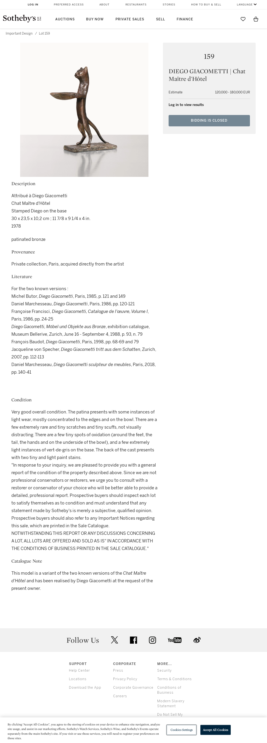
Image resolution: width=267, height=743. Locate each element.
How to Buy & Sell (206, 4)
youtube (175, 640)
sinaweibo (197, 640)
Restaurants (136, 4)
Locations (78, 679)
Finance (185, 19)
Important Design (19, 34)
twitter (114, 640)
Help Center (79, 671)
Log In (33, 4)
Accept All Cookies (215, 730)
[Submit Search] (230, 19)
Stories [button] (169, 4)
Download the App (85, 688)
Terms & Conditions (174, 679)
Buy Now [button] (95, 19)
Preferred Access (69, 4)
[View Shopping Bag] (256, 19)
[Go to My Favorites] (243, 19)
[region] (133, 730)
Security (164, 671)
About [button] (104, 4)
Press (118, 671)
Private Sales (129, 19)
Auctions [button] (65, 19)
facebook (133, 640)
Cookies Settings (181, 730)
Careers (120, 696)
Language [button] (245, 4)
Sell (160, 19)
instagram (152, 640)
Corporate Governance (133, 688)
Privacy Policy (125, 679)
